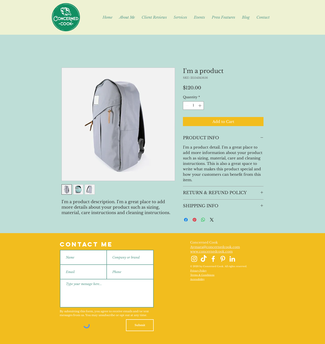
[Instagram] (194, 259)
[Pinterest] (223, 259)
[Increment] (200, 106)
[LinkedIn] (232, 259)
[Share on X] (211, 219)
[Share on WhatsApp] (203, 219)
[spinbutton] (193, 106)
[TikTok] (204, 259)
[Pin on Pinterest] (194, 219)
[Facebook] (213, 259)
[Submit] (140, 325)
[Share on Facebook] (186, 219)
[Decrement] (186, 106)
